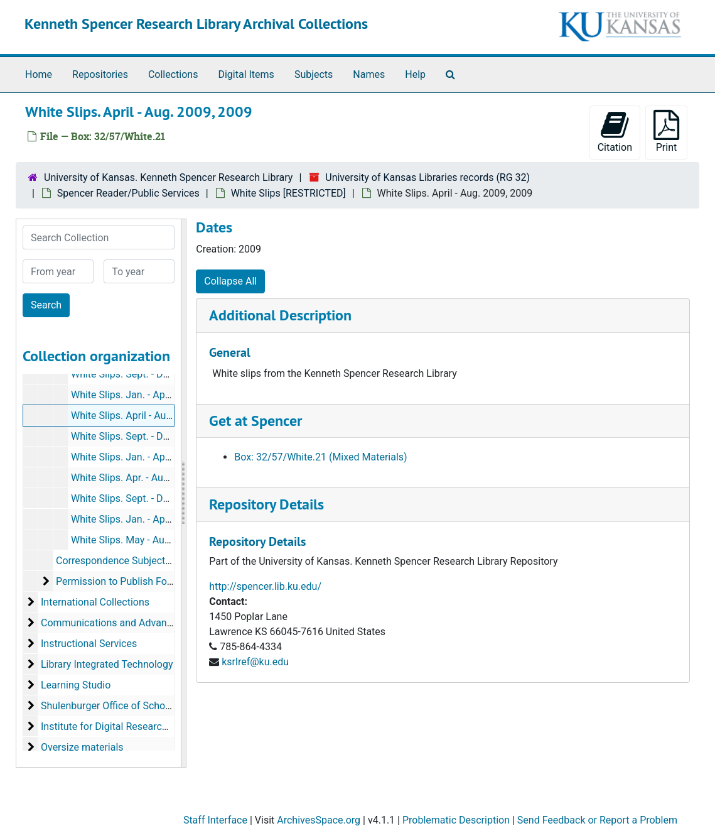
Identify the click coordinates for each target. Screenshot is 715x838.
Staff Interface (215, 820)
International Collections (95, 602)
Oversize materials (82, 747)
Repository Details (266, 504)
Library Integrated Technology (107, 664)
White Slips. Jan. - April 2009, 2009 (148, 395)
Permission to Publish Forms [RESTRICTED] (153, 581)
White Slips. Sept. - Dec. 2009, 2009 (149, 436)
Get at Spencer (255, 420)
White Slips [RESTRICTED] (288, 193)
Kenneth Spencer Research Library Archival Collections (196, 23)
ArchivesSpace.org (318, 820)
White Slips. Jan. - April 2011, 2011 (148, 519)
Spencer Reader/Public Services (128, 193)
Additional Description (280, 315)
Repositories (100, 74)
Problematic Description (456, 820)
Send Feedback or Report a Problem (597, 820)
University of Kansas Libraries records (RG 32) (427, 177)
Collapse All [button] (230, 281)
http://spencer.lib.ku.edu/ (265, 586)
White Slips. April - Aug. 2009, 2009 (149, 416)
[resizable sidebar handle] (183, 493)
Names (369, 74)
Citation (615, 131)
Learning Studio (75, 685)
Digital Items (246, 74)
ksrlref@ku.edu (255, 662)
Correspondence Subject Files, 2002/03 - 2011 (159, 561)
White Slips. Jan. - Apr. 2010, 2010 (146, 457)
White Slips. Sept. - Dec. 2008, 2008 (149, 374)
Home (38, 74)
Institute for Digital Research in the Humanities (144, 726)
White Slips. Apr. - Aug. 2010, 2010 (147, 478)
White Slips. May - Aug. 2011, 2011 (148, 540)
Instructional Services (89, 644)
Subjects (313, 74)
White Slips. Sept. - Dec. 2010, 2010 (149, 498)
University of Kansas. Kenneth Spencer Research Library (168, 177)
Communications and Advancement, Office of (141, 623)
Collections (173, 74)
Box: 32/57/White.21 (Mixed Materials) (320, 457)
